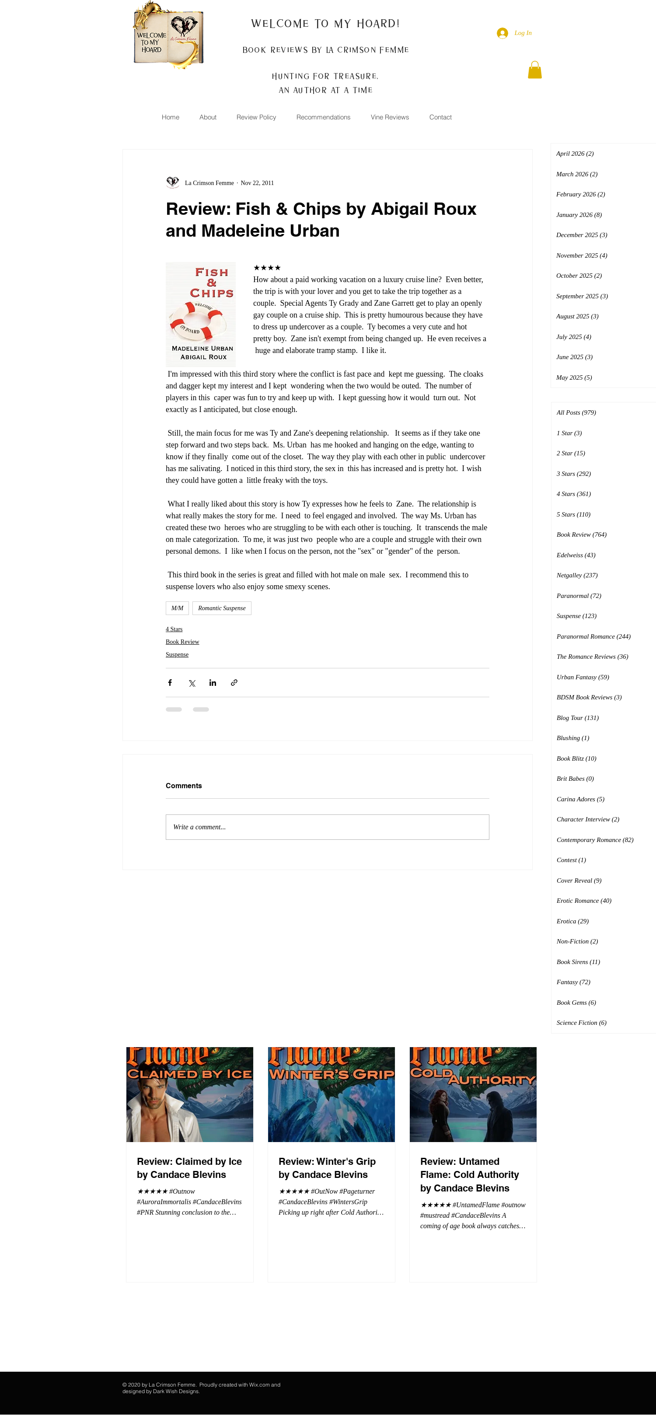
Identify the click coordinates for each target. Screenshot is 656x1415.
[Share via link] (234, 682)
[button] (534, 70)
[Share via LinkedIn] (213, 682)
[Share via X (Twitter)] (191, 682)
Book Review (182, 642)
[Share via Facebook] (170, 682)
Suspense (177, 654)
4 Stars (174, 629)
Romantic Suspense (221, 608)
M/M (177, 608)
